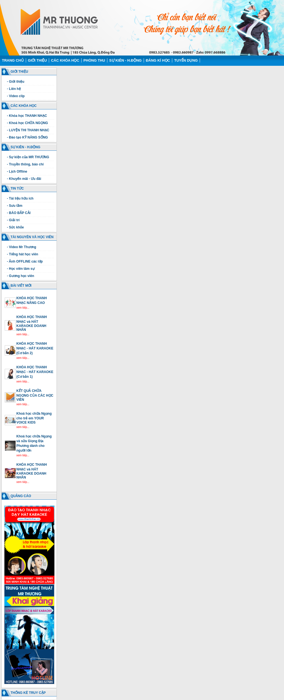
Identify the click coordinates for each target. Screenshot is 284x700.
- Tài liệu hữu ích (20, 198)
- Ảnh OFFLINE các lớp (25, 261)
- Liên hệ (14, 89)
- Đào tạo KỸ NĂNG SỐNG (27, 137)
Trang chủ (13, 60)
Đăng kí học (158, 60)
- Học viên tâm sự (21, 269)
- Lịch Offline (17, 171)
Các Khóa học (65, 60)
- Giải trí (13, 220)
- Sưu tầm (14, 206)
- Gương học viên (20, 276)
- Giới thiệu (15, 82)
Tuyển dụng (186, 60)
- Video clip (16, 96)
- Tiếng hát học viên (22, 254)
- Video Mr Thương (21, 247)
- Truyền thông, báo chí (25, 164)
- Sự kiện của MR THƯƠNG (28, 157)
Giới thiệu (37, 60)
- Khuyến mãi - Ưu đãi (24, 179)
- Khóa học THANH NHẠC (27, 116)
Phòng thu (94, 60)
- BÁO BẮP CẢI (19, 213)
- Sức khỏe (15, 227)
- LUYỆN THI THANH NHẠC (28, 130)
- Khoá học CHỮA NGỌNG (27, 123)
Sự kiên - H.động (125, 60)
